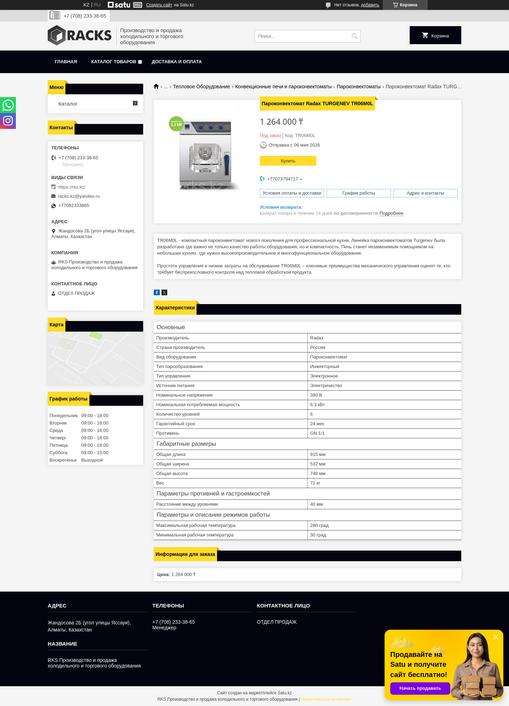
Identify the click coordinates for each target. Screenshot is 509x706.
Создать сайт (159, 4)
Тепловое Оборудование (201, 86)
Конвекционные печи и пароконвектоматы (283, 86)
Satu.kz (284, 692)
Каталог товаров (113, 61)
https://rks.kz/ (72, 187)
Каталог (68, 104)
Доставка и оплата (177, 61)
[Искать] (354, 36)
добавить (370, 4)
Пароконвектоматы (359, 86)
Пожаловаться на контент (326, 699)
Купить (288, 161)
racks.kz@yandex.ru (79, 196)
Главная (66, 61)
